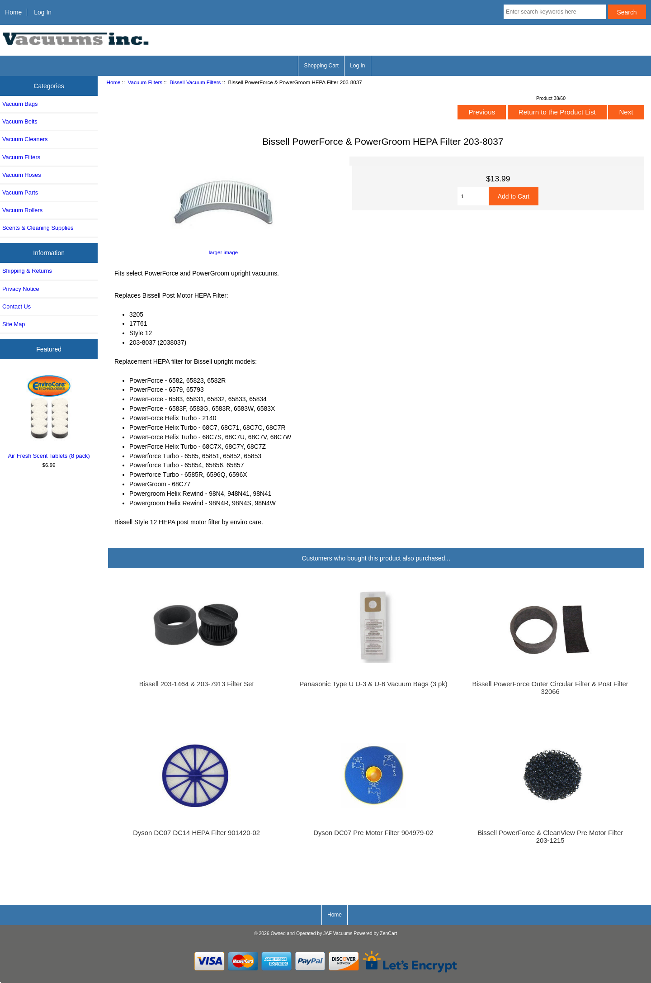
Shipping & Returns (27, 270)
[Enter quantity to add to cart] (473, 196)
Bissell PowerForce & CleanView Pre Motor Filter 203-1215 (550, 836)
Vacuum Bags (20, 103)
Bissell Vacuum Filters (195, 82)
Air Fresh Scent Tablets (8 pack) (49, 415)
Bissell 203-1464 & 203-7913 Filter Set (196, 684)
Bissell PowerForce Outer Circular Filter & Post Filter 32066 (550, 687)
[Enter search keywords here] (555, 12)
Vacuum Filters (145, 82)
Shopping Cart (321, 65)
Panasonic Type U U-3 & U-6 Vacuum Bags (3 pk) (373, 684)
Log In (43, 12)
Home (13, 12)
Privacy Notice (20, 288)
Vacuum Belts (20, 121)
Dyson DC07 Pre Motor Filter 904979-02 (373, 832)
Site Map (13, 324)
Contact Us (16, 306)
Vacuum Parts (20, 192)
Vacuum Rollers (22, 210)
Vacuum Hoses (21, 174)
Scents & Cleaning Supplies (37, 227)
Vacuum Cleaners (24, 139)
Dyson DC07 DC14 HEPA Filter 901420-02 (196, 832)
